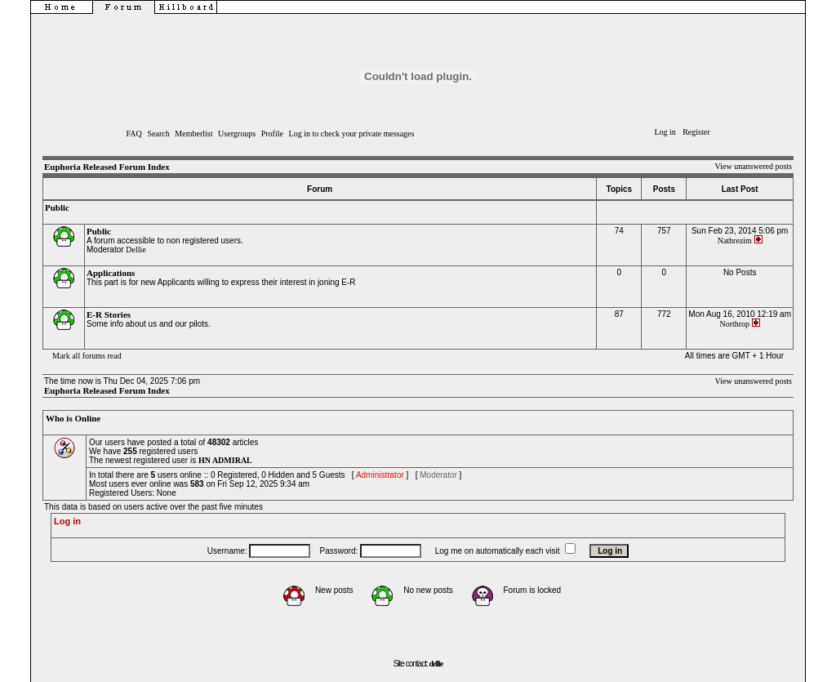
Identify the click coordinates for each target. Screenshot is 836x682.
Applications (111, 273)
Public (57, 207)
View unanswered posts (753, 166)
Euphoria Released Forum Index (107, 167)
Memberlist (193, 133)
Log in (664, 131)
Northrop (734, 323)
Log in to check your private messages (352, 133)
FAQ (134, 133)
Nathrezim (735, 240)
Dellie (135, 249)
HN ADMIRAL (225, 460)
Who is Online (73, 418)
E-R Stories (109, 314)
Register (696, 131)
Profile (272, 133)
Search (158, 133)
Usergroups (237, 133)
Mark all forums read (87, 355)
